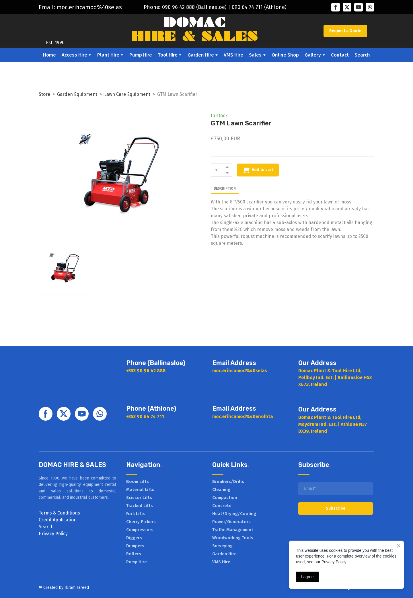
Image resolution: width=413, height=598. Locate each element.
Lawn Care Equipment (127, 94)
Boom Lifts (137, 481)
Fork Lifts (135, 513)
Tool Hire (168, 55)
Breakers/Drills (228, 481)
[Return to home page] (55, 27)
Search (362, 55)
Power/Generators (231, 521)
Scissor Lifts (139, 497)
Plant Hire (108, 55)
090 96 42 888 (178, 7)
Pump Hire (140, 55)
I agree (307, 576)
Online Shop (285, 55)
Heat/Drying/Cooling (234, 513)
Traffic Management (232, 529)
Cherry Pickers (141, 521)
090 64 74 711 (247, 7)
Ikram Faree (76, 587)
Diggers (134, 537)
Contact (340, 55)
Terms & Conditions (59, 513)
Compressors (139, 529)
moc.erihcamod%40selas (89, 7)
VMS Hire (233, 55)
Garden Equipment (77, 94)
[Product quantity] (220, 170)
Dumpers (135, 545)
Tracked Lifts (139, 505)
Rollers (133, 553)
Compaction (224, 497)
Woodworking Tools (232, 537)
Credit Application (58, 520)
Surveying (222, 545)
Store (44, 94)
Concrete (221, 505)
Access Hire (74, 55)
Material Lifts (140, 489)
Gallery (313, 55)
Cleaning (221, 489)
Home (49, 55)
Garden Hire (201, 55)
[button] (335, 7)
